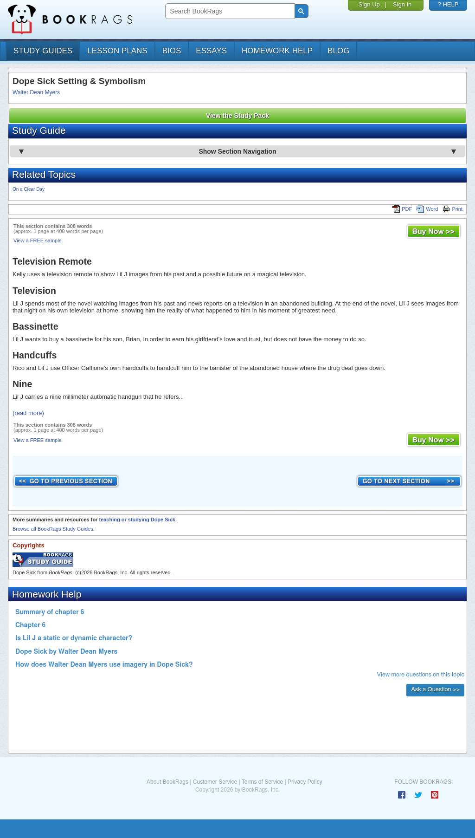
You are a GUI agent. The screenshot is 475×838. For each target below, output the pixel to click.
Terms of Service (262, 782)
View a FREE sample (37, 240)
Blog (338, 50)
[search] (229, 11)
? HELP (448, 4)
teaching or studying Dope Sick (137, 519)
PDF (402, 209)
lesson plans (117, 50)
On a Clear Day (29, 189)
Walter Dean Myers (36, 92)
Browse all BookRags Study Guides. (54, 529)
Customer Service (215, 782)
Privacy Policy (305, 782)
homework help (277, 50)
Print (452, 209)
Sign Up (369, 4)
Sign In (402, 4)
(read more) (28, 412)
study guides (42, 50)
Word (427, 209)
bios (171, 50)
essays (211, 50)
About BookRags (167, 782)
